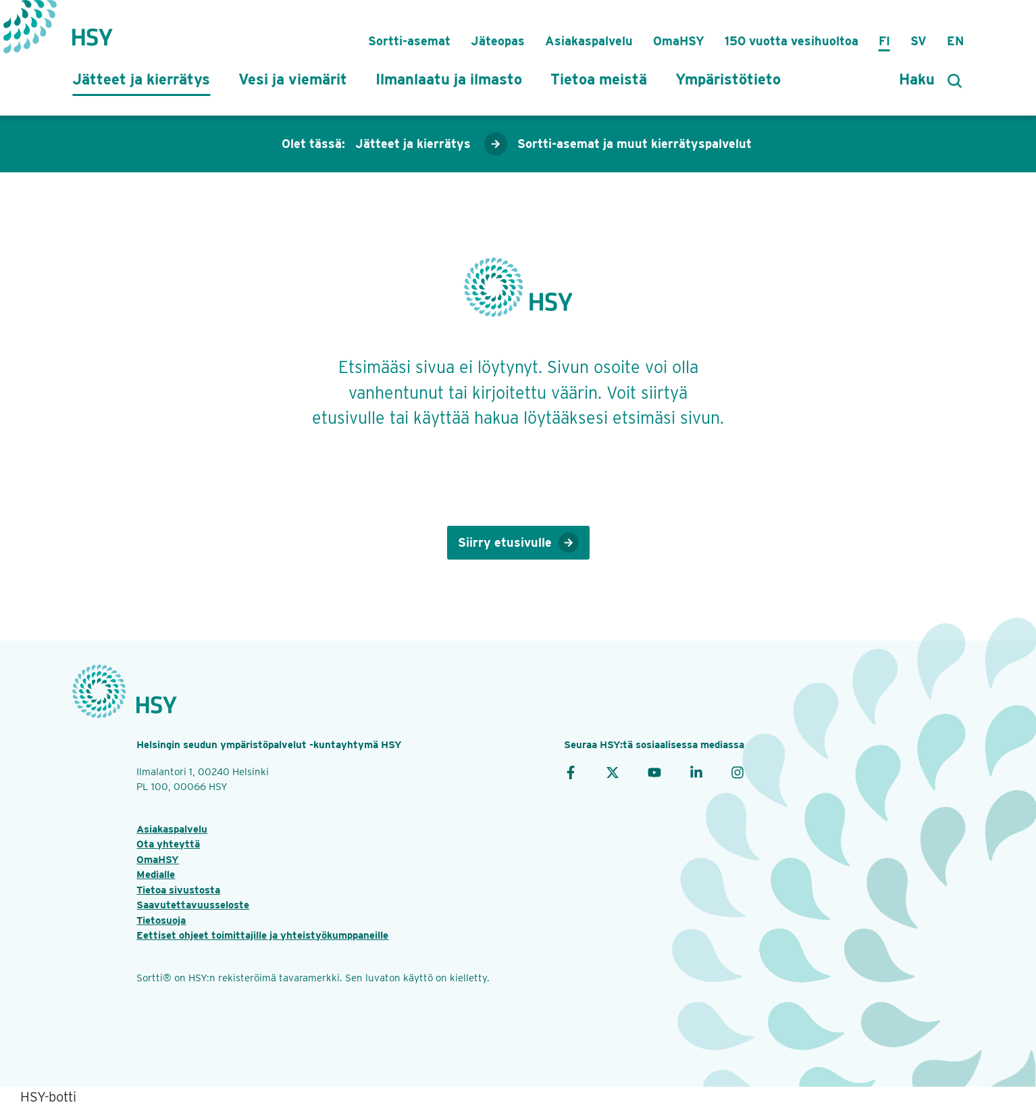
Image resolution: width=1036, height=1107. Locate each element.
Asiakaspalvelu (589, 41)
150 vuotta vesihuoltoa (791, 41)
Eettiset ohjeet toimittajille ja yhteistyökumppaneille (262, 935)
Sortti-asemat (409, 41)
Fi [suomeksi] (884, 41)
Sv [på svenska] (918, 41)
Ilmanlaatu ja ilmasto (448, 79)
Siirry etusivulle (518, 543)
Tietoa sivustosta (178, 890)
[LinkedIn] (696, 772)
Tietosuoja (161, 920)
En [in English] (955, 41)
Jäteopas (498, 41)
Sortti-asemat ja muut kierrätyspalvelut (634, 144)
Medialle (155, 874)
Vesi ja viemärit (292, 79)
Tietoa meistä (598, 79)
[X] (612, 772)
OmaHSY (678, 41)
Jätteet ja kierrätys (141, 79)
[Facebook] (570, 772)
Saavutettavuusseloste (192, 905)
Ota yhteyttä (168, 844)
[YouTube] (654, 772)
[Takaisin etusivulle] (92, 30)
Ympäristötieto (728, 79)
